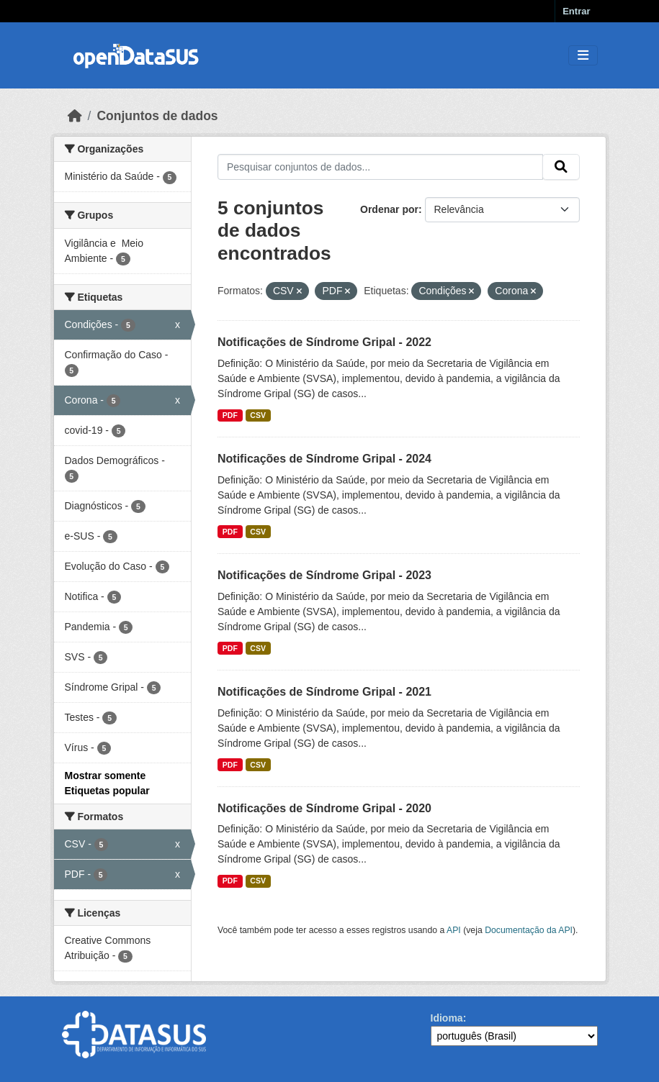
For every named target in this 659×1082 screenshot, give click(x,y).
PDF (230, 415)
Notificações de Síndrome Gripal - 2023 (324, 575)
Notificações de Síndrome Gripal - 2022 (324, 342)
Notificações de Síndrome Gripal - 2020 (324, 808)
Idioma (447, 1018)
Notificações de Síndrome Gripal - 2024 (324, 459)
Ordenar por (389, 209)
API (454, 930)
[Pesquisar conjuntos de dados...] (380, 167)
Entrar (576, 11)
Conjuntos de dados (157, 116)
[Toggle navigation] (583, 55)
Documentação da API (529, 930)
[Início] (75, 116)
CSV (258, 415)
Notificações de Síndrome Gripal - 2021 (324, 692)
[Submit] (561, 167)
